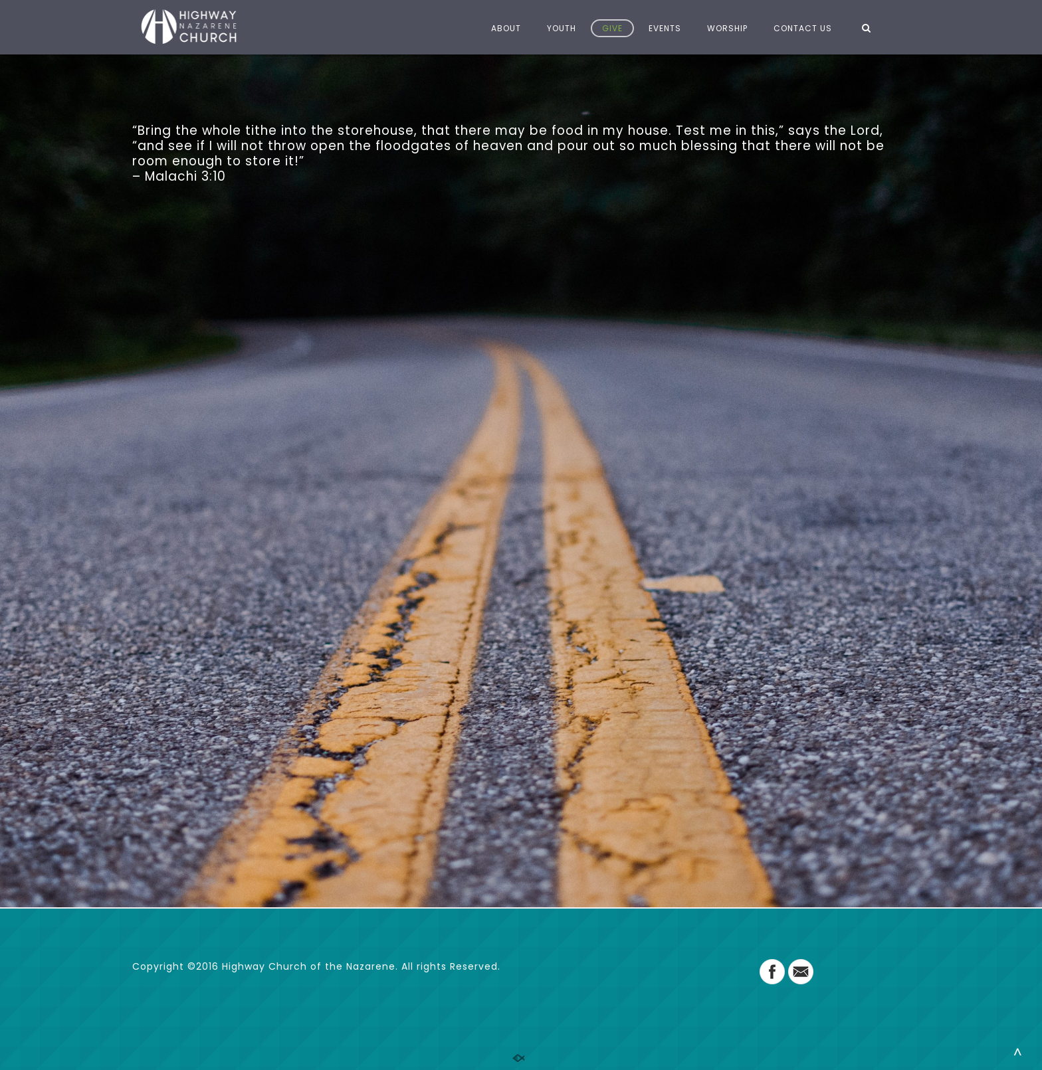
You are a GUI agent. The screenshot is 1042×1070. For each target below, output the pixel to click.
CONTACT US (803, 28)
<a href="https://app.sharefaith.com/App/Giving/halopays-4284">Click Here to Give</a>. (521, 517)
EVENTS (665, 28)
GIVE (612, 28)
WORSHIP (727, 28)
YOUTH (561, 28)
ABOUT (506, 28)
